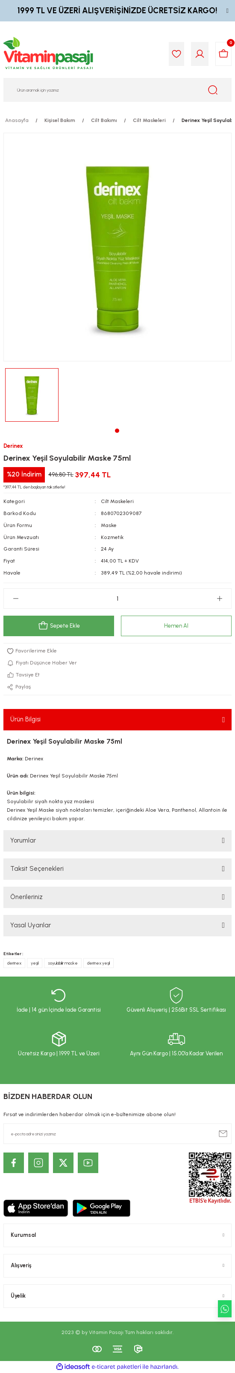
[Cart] (223, 54)
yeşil (34, 963)
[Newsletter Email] (117, 1133)
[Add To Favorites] (117, 651)
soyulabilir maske (63, 963)
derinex (14, 963)
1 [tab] (117, 431)
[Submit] (223, 1133)
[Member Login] (199, 54)
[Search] (117, 90)
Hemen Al (176, 625)
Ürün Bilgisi (25, 719)
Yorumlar (23, 840)
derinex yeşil (98, 963)
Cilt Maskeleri (117, 501)
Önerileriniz (26, 897)
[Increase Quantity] (219, 598)
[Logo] (48, 54)
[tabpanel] (31, 395)
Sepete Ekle (59, 626)
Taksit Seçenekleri (37, 869)
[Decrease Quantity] (15, 598)
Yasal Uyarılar (30, 925)
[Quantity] (117, 598)
